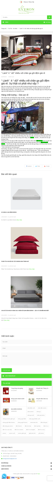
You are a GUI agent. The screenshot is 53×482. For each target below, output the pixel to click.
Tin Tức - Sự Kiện (12, 28)
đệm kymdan (37, 426)
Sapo (38, 473)
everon (4, 433)
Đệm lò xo (46, 426)
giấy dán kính (32, 433)
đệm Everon (19, 426)
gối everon (41, 433)
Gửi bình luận (6, 370)
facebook (29, 166)
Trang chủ (3, 28)
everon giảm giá (22, 433)
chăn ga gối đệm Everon (9, 422)
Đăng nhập (31, 2)
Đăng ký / (26, 2)
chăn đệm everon (42, 408)
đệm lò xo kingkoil (30, 429)
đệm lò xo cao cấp (7, 429)
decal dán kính (34, 422)
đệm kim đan (28, 426)
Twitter (38, 166)
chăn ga (38, 411)
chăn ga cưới (30, 415)
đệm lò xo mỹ (41, 429)
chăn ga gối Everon (22, 422)
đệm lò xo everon (19, 429)
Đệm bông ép (44, 422)
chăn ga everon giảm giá (9, 418)
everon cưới (12, 433)
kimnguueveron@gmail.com (10, 458)
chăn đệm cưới (31, 408)
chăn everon (30, 411)
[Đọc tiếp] (19, 220)
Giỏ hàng (48, 22)
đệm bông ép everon (8, 426)
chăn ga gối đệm (22, 418)
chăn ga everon (41, 415)
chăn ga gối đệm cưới (34, 418)
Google (48, 166)
